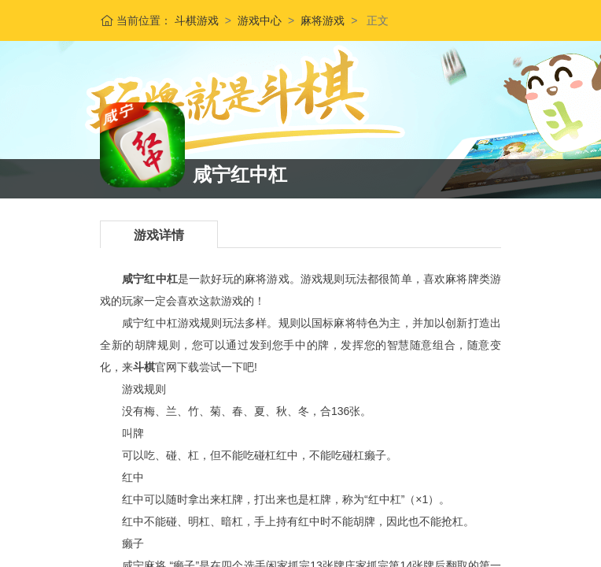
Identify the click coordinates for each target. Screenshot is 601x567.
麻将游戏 (322, 20)
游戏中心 (260, 20)
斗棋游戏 (195, 20)
